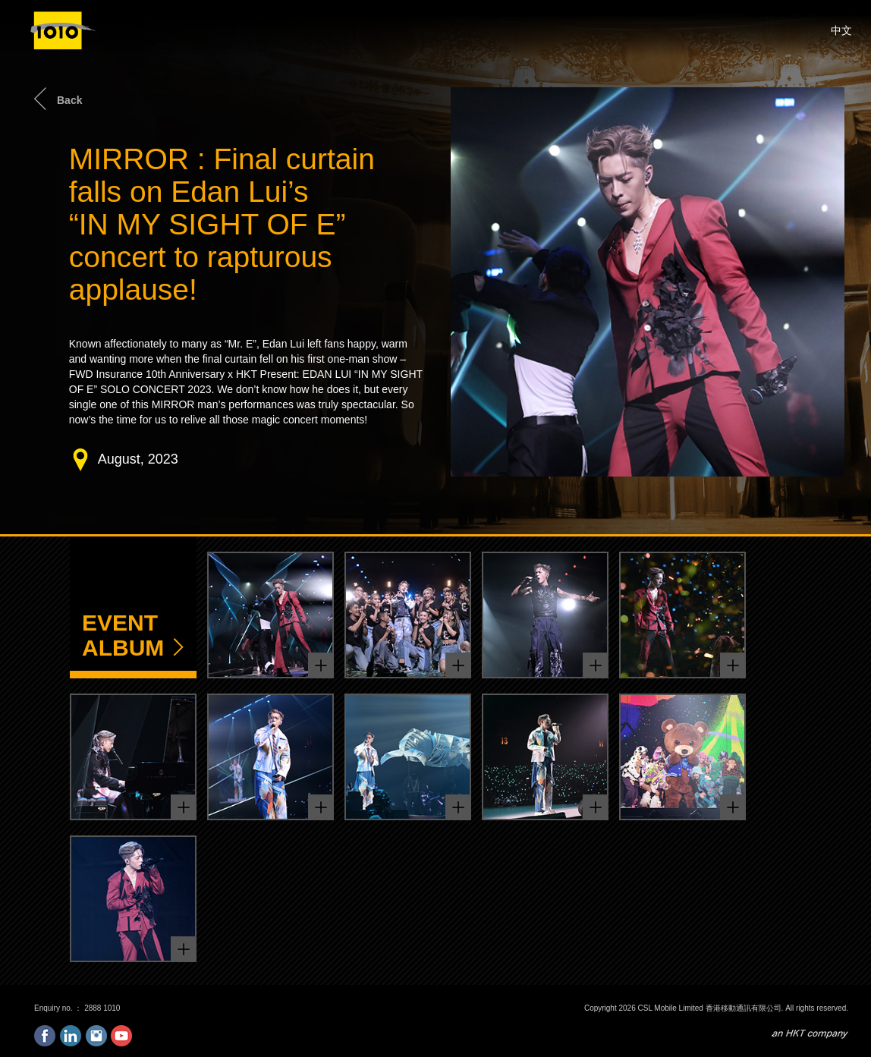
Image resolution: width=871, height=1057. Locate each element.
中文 (841, 30)
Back (69, 100)
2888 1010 (102, 1008)
